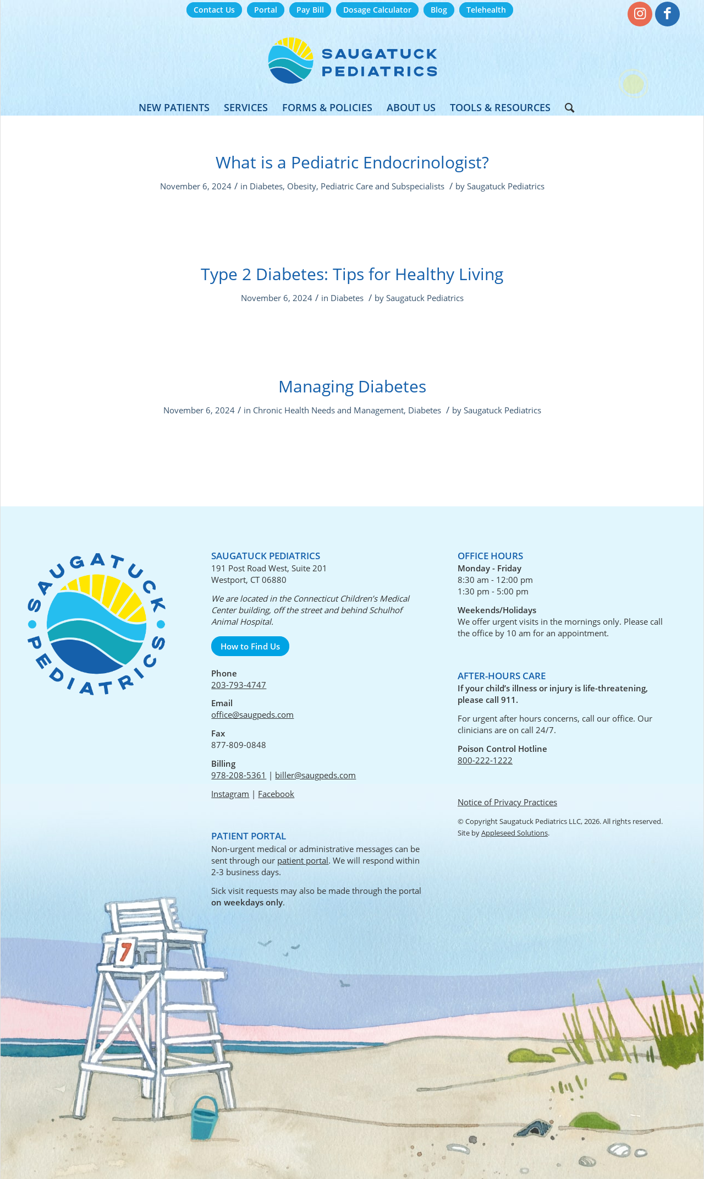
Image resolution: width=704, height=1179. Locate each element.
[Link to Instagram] (640, 14)
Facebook (276, 793)
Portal (265, 9)
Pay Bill (310, 9)
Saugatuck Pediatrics (505, 186)
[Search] (566, 107)
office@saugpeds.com (252, 714)
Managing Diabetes (352, 386)
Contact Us (214, 9)
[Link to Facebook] (667, 14)
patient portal (302, 860)
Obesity (301, 186)
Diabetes (266, 186)
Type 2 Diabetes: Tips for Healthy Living (352, 274)
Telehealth (486, 9)
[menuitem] (214, 10)
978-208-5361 (238, 774)
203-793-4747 (238, 684)
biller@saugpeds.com (315, 774)
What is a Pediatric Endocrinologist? (352, 162)
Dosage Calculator (377, 9)
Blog (439, 9)
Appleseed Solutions (514, 833)
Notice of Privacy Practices (507, 801)
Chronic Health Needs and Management (328, 410)
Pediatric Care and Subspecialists (382, 186)
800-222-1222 (485, 760)
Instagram (230, 793)
